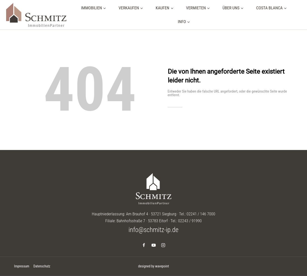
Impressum (21, 266)
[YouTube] (153, 245)
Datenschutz (41, 266)
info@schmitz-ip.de (153, 230)
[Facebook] (144, 245)
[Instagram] (163, 245)
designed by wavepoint (153, 266)
